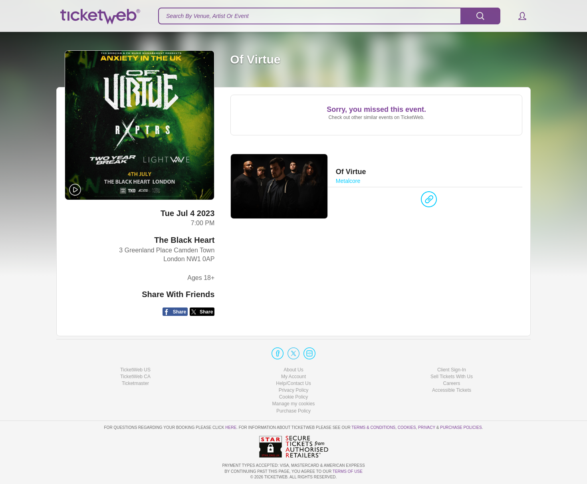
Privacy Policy (294, 390)
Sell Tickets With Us (451, 376)
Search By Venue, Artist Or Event (207, 16)
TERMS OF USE (348, 471)
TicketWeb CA (135, 376)
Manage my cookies (293, 404)
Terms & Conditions (373, 427)
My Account (293, 376)
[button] (518, 16)
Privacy (426, 427)
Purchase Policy (293, 411)
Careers (451, 383)
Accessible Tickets (451, 390)
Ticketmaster (135, 383)
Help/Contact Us (293, 383)
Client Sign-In (451, 370)
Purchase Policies (461, 427)
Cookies (407, 427)
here (230, 427)
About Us (293, 370)
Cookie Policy (293, 397)
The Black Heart (184, 240)
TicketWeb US (135, 370)
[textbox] (329, 16)
